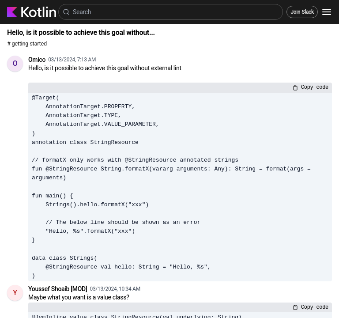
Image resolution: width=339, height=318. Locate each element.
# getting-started (27, 43)
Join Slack (302, 12)
